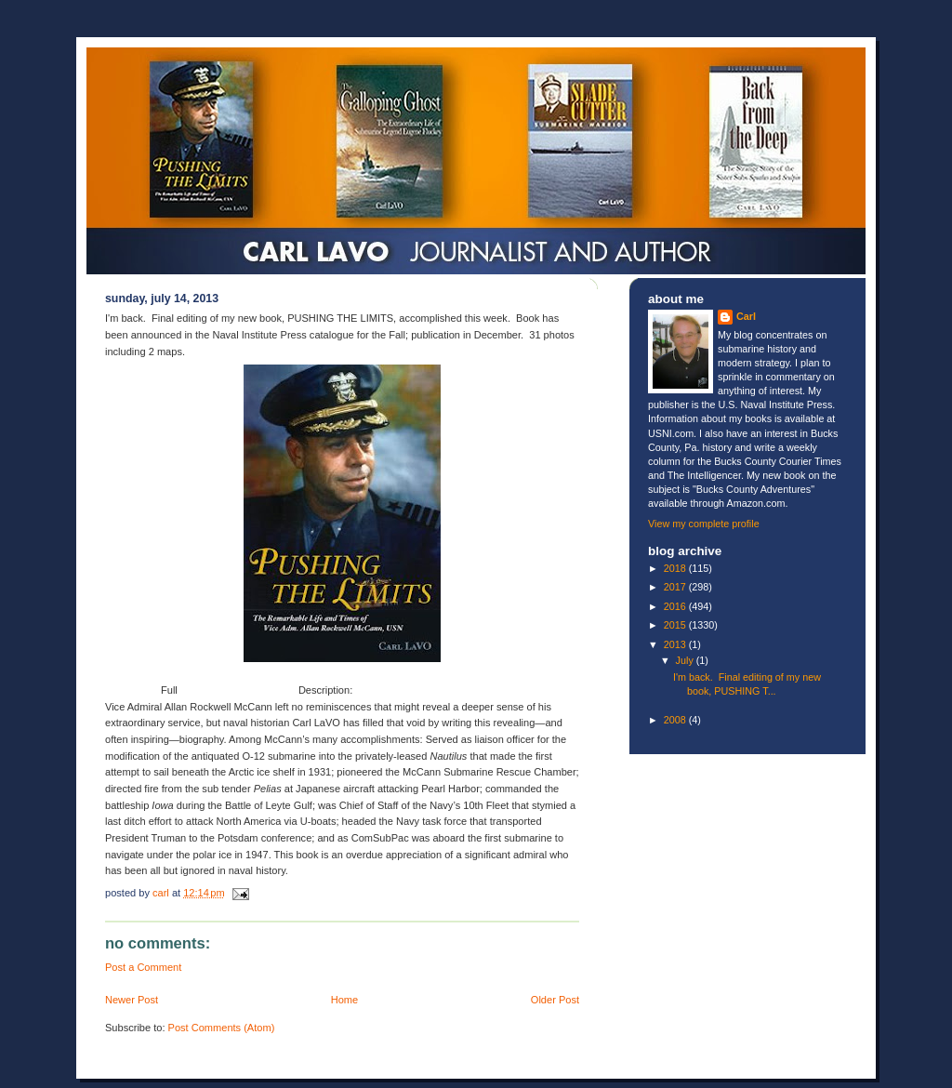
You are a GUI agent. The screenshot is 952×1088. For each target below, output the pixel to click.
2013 (676, 644)
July (686, 660)
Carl (746, 316)
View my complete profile (704, 523)
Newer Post (131, 999)
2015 (676, 624)
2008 (676, 719)
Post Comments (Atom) (221, 1027)
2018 (676, 568)
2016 (676, 606)
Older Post (555, 999)
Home (344, 999)
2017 (676, 586)
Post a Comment (143, 967)
